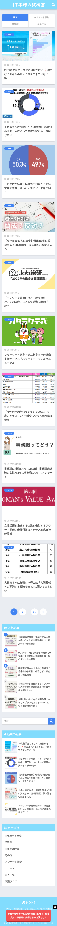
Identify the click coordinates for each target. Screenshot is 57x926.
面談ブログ (11, 881)
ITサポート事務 (13, 835)
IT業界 (8, 842)
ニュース (9, 35)
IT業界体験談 (12, 849)
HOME (28, 902)
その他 (8, 855)
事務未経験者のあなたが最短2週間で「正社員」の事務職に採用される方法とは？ (28, 915)
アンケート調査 (13, 862)
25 (34, 612)
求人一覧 (10, 875)
